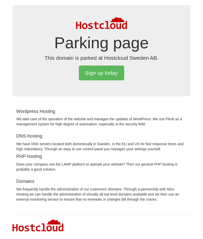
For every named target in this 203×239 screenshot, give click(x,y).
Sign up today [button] (101, 73)
